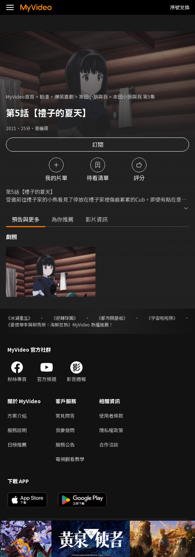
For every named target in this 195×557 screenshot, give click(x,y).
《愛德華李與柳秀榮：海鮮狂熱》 (39, 324)
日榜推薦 (17, 444)
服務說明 (17, 430)
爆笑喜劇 (64, 96)
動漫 (44, 96)
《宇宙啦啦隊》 (162, 318)
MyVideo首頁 (20, 96)
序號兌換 (179, 7)
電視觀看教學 (70, 458)
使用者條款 (111, 415)
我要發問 (65, 430)
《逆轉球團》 (64, 318)
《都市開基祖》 (112, 318)
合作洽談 (108, 444)
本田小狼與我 (93, 96)
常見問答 (65, 415)
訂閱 (97, 144)
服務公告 (65, 444)
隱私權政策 (111, 430)
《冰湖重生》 (19, 318)
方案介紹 (17, 415)
